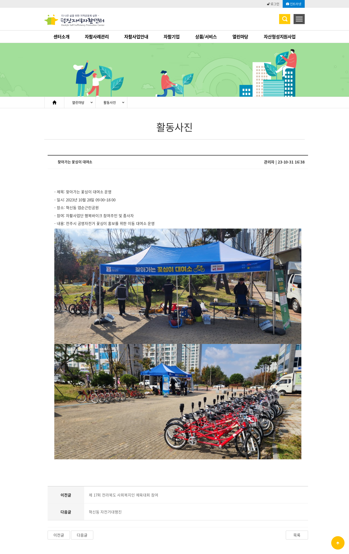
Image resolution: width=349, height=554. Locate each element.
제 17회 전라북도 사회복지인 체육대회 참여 (123, 451)
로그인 (273, 4)
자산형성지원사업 (280, 36)
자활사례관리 (97, 36)
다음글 (82, 491)
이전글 (58, 491)
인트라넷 (293, 4)
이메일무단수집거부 (112, 522)
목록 (296, 491)
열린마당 (240, 36)
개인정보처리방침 (77, 522)
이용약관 (50, 522)
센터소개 (61, 36)
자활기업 (171, 36)
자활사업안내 (136, 36)
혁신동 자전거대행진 (105, 468)
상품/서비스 (206, 36)
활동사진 (109, 102)
